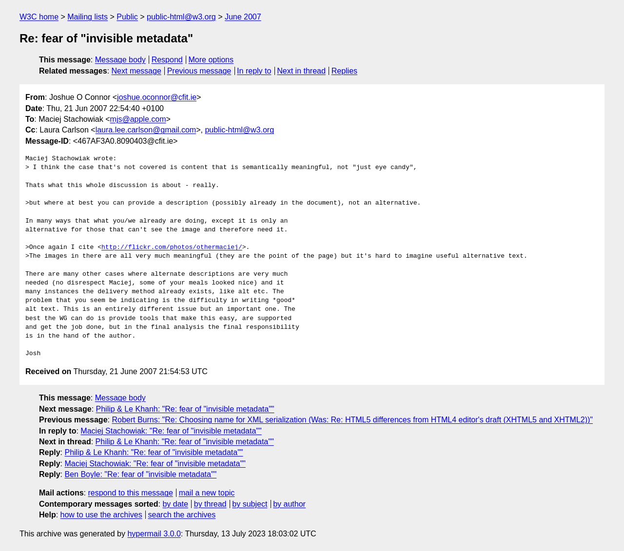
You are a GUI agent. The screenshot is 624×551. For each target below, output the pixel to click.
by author (289, 504)
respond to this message (130, 493)
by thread (210, 504)
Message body (120, 60)
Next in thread (301, 71)
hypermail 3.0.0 (153, 534)
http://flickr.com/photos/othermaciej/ (171, 247)
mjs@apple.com (138, 119)
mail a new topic (207, 493)
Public (127, 17)
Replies (344, 71)
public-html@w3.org (181, 17)
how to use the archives (101, 515)
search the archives (182, 515)
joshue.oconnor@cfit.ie (156, 97)
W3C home (39, 17)
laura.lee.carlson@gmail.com (146, 130)
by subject (249, 504)
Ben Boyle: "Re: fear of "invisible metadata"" (140, 474)
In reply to (254, 71)
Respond (167, 60)
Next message (136, 71)
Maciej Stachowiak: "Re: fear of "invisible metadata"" (170, 431)
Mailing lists (87, 17)
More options (211, 60)
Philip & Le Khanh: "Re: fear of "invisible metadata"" (185, 409)
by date (175, 504)
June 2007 (243, 17)
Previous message (199, 71)
